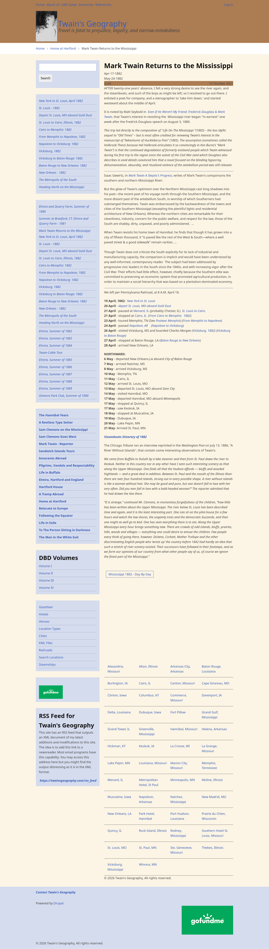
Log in (228, 5)
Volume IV (46, 588)
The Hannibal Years (53, 415)
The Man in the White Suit (59, 537)
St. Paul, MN (147, 848)
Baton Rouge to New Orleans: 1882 (63, 165)
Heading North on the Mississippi (61, 187)
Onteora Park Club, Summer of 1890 (64, 396)
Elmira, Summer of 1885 (55, 360)
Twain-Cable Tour (51, 352)
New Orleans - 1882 (52, 172)
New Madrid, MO (214, 797)
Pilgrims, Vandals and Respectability (67, 465)
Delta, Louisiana (119, 712)
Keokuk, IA (146, 746)
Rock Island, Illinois (153, 831)
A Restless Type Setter (56, 422)
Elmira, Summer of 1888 (55, 381)
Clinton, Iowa (117, 695)
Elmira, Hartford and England (61, 480)
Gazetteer (46, 607)
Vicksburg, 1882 (50, 151)
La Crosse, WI (180, 746)
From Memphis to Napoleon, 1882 (62, 137)
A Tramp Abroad (51, 494)
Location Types (50, 629)
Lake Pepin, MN (119, 763)
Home (40, 5)
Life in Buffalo (49, 472)
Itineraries (86, 5)
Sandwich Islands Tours (57, 451)
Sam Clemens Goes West (57, 437)
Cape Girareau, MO (215, 683)
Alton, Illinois (148, 666)
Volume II (46, 573)
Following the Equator (56, 515)
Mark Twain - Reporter (56, 444)
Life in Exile (47, 523)
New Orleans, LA (119, 814)
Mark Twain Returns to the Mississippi (64, 231)
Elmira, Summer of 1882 (55, 331)
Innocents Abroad (52, 458)
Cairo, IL (141, 316)
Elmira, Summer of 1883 (55, 338)
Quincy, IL (115, 831)
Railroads (45, 650)
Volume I (45, 566)
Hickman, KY (117, 746)
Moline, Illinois (212, 780)
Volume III (46, 580)
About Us (53, 5)
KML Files (45, 643)
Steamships (47, 664)
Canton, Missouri (182, 683)
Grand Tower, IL (119, 729)
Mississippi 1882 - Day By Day (130, 574)
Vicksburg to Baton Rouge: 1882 (61, 158)
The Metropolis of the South (58, 180)
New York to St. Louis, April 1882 (61, 101)
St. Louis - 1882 (49, 108)
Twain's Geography (92, 23)
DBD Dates (69, 5)
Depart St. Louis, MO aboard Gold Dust (65, 115)
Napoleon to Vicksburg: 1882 (58, 144)
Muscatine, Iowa (119, 797)
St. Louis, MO (117, 848)
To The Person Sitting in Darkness (64, 530)
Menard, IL (141, 311)
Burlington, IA (118, 683)
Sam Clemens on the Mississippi (63, 429)
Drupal (58, 903)
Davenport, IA (212, 695)
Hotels (43, 614)
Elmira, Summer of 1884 (55, 345)
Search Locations (51, 657)
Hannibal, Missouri (183, 729)
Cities (43, 636)
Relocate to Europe (53, 508)
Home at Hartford (63, 48)
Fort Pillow (177, 712)
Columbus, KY (149, 695)
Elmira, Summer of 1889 (55, 388)
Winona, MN (148, 864)
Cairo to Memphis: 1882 (55, 130)
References (103, 5)
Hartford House (51, 487)
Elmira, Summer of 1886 (55, 367)
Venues (44, 621)
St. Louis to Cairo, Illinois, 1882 (60, 122)
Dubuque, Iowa (150, 712)
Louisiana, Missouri (153, 763)
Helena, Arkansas (214, 729)
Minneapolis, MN (182, 780)
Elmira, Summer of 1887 (55, 374)
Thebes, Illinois (212, 848)
